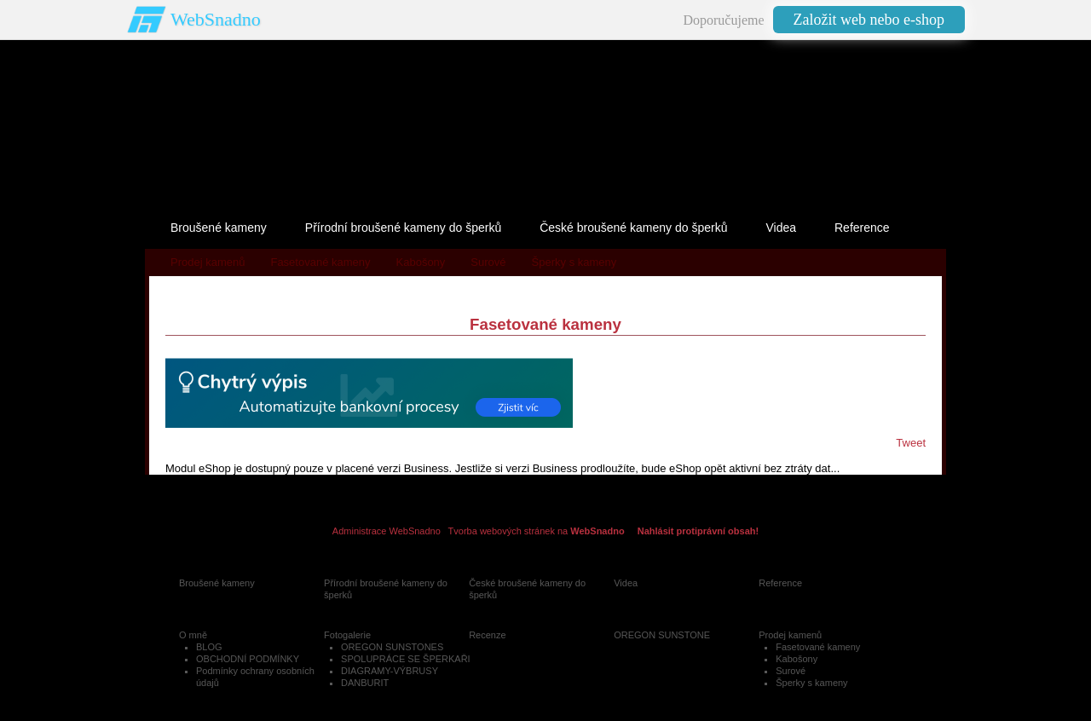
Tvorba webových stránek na (536, 531)
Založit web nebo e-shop (869, 19)
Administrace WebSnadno (386, 531)
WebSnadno (215, 19)
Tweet (911, 442)
